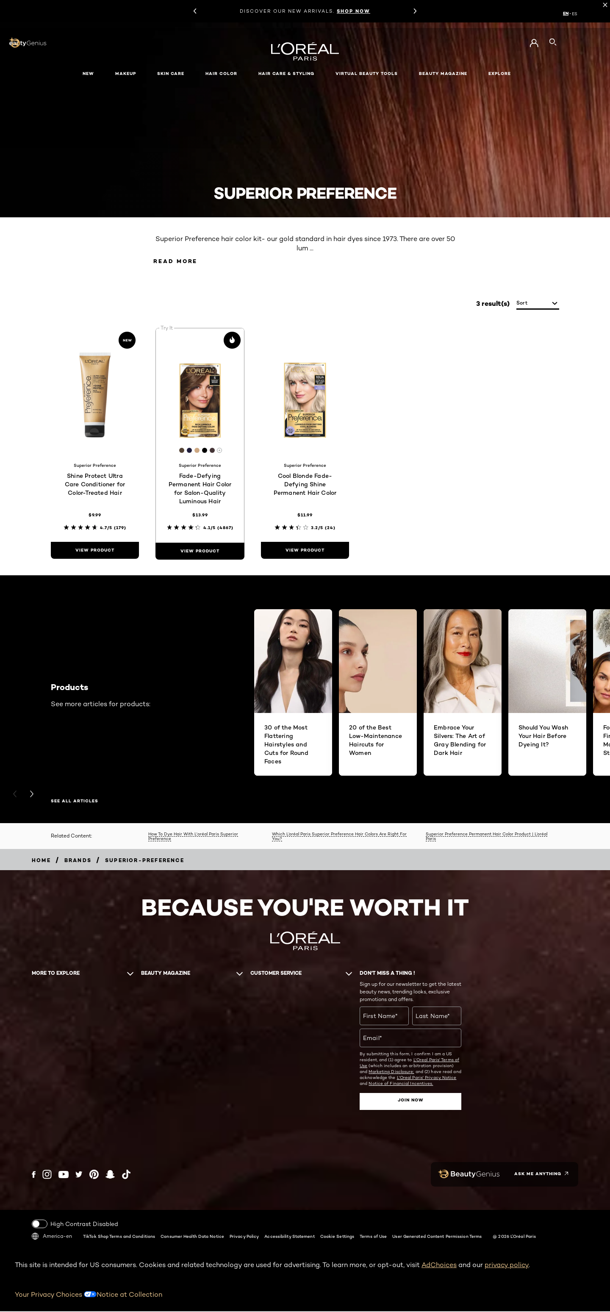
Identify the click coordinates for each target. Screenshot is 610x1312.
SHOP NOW (353, 11)
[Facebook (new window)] (34, 1175)
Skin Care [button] (170, 73)
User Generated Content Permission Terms (437, 1236)
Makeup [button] (125, 73)
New (88, 73)
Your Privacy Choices (56, 1295)
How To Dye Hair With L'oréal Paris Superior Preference (193, 837)
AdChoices (439, 1265)
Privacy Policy (244, 1236)
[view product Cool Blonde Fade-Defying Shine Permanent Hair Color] (305, 551)
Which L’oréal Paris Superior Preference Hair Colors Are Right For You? (339, 837)
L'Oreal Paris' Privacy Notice (427, 1078)
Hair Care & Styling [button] (286, 73)
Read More (179, 262)
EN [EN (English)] (565, 13)
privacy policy (507, 1265)
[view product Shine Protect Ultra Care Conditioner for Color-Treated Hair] (95, 551)
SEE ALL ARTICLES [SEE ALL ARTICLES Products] (74, 801)
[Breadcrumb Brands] (78, 861)
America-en (52, 1236)
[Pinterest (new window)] (94, 1175)
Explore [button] (499, 73)
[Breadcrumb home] (41, 861)
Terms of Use (373, 1236)
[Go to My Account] (534, 43)
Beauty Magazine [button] (443, 73)
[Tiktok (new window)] (126, 1175)
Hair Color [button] (221, 73)
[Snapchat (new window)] (110, 1175)
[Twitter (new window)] (79, 1175)
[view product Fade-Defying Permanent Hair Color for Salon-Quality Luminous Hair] (199, 552)
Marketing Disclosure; (391, 1072)
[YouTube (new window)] (63, 1175)
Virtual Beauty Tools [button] (367, 73)
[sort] (537, 304)
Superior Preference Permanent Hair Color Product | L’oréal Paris (486, 837)
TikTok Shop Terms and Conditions (119, 1236)
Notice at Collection (129, 1295)
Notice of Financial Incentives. (401, 1084)
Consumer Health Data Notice (192, 1236)
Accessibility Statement (289, 1236)
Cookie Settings (337, 1236)
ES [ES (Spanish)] (574, 13)
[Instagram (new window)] (47, 1175)
